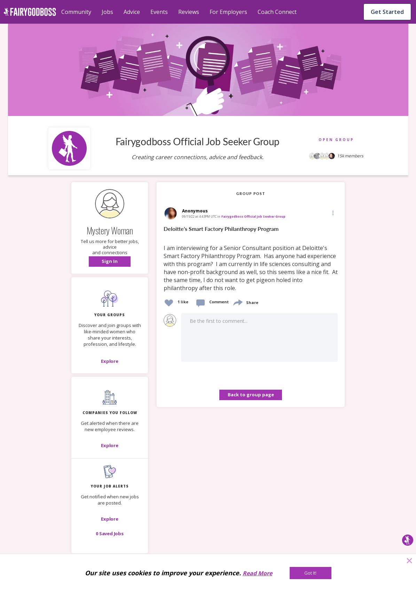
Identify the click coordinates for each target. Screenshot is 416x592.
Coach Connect (277, 12)
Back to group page (251, 394)
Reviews (188, 12)
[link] (251, 259)
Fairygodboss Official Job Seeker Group (253, 216)
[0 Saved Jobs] (109, 533)
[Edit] (332, 213)
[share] (237, 302)
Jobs (107, 12)
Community (76, 12)
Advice (132, 12)
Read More (257, 573)
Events (159, 12)
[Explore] (109, 361)
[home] (29, 12)
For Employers (228, 12)
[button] (110, 261)
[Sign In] (110, 261)
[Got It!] (310, 573)
